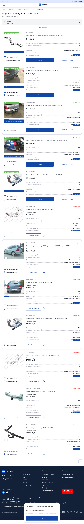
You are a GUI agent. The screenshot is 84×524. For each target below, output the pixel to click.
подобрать (77, 55)
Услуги (24, 480)
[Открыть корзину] (79, 5)
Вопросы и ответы (48, 474)
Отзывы (24, 482)
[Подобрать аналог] (33, 235)
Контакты (25, 488)
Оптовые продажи (68, 477)
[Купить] (40, 60)
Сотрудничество (67, 474)
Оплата (44, 477)
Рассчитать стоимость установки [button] (14, 52)
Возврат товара (47, 482)
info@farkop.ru (7, 479)
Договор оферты (47, 490)
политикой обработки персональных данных (39, 514)
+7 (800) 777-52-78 (77, 1)
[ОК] (42, 518)
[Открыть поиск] (8, 5)
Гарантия (45, 485)
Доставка (45, 480)
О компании (26, 474)
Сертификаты (46, 488)
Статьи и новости (28, 485)
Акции (24, 477)
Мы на (64, 486)
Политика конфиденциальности (13, 506)
